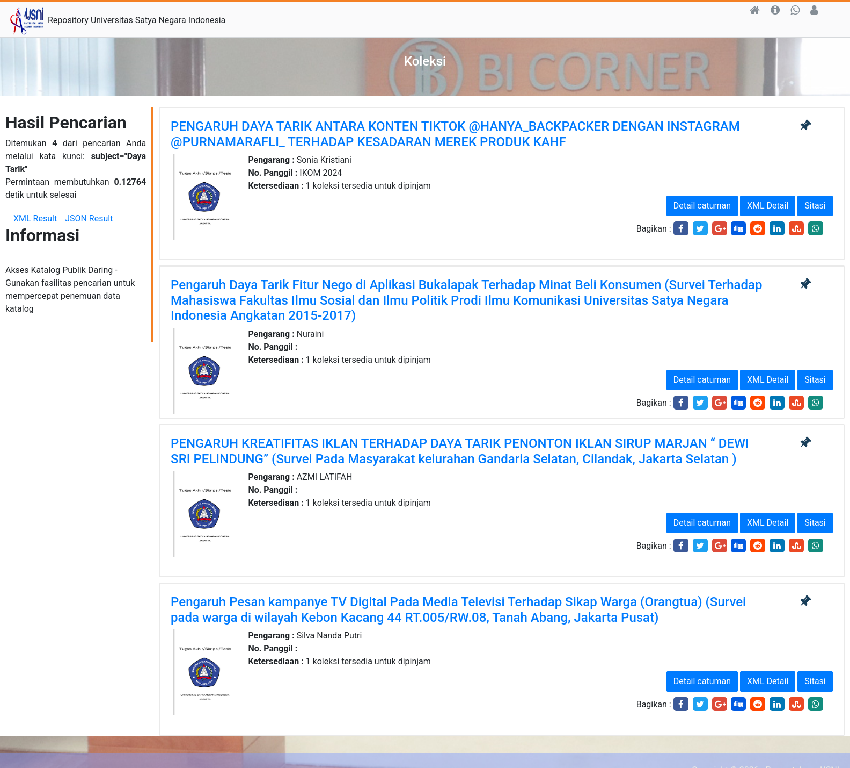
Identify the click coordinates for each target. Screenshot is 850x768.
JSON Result (89, 218)
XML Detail (767, 205)
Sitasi (814, 205)
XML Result (35, 218)
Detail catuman (702, 205)
